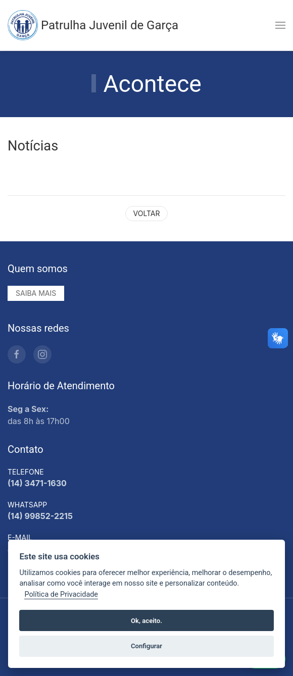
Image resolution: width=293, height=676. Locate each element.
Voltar (146, 213)
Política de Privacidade (61, 594)
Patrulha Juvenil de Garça (93, 25)
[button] (280, 25)
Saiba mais (36, 293)
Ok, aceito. (146, 621)
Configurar (146, 646)
